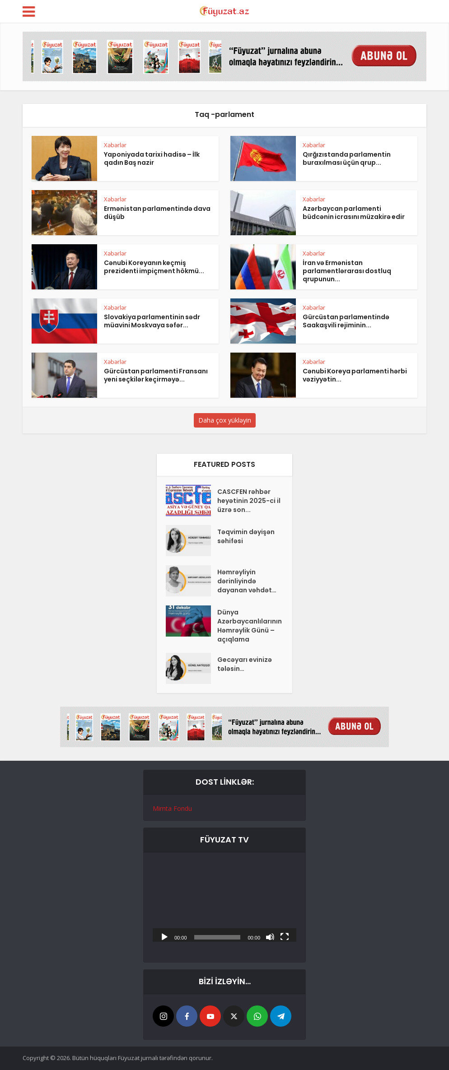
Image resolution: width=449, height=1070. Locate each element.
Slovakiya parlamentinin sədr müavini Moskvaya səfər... (152, 321)
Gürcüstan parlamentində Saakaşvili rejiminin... (346, 321)
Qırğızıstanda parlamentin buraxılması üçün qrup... (347, 158)
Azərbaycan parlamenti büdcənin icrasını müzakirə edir (354, 212)
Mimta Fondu (172, 808)
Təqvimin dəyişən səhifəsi (246, 536)
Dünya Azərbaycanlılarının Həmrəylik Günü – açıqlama (249, 626)
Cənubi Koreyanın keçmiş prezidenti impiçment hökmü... (154, 266)
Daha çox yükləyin (224, 420)
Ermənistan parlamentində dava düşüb (157, 212)
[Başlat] (164, 936)
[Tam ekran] (284, 936)
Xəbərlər (115, 145)
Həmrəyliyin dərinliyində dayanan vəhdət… (246, 581)
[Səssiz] (270, 936)
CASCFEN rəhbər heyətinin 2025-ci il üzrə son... (249, 500)
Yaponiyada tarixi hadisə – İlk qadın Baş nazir (152, 158)
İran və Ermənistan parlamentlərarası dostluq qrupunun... (347, 271)
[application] (224, 901)
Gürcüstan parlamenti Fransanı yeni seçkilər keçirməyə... (156, 375)
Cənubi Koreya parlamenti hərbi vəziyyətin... (355, 375)
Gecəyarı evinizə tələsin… (244, 664)
